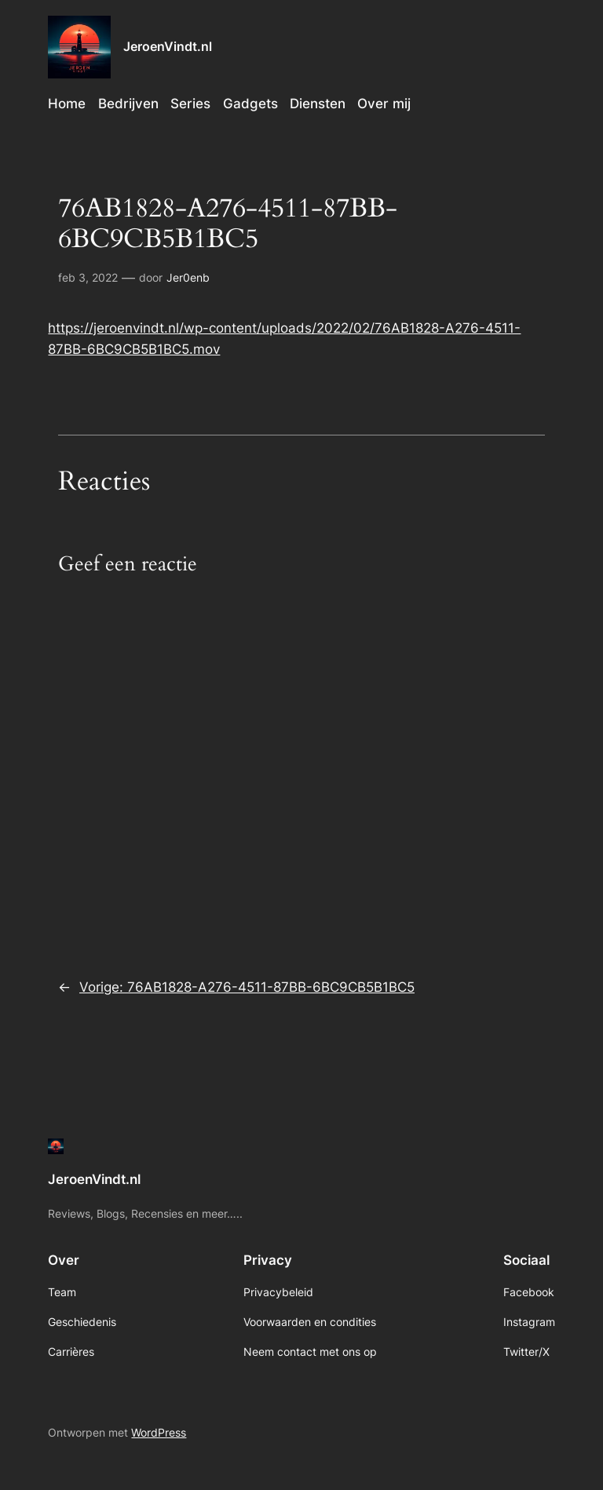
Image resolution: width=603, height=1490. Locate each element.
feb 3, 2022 (88, 277)
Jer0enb (188, 277)
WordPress (158, 1432)
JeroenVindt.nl (167, 46)
